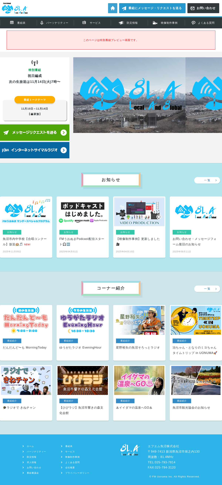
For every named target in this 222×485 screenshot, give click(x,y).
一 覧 (207, 180)
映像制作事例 (169, 22)
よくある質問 (206, 22)
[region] (147, 107)
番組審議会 (33, 473)
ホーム (112, 8)
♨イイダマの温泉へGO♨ (139, 393)
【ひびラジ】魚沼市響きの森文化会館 (83, 393)
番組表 (21, 22)
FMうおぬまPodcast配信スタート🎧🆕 (83, 227)
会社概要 (70, 467)
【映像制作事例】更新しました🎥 (139, 227)
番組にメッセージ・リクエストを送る (155, 8)
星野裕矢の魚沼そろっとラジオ (139, 333)
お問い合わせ (206, 8)
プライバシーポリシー (77, 473)
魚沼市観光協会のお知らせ (196, 393)
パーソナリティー (57, 22)
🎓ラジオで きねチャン (26, 393)
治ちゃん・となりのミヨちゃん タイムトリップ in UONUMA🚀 (196, 333)
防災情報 (132, 22)
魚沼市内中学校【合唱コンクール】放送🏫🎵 (26, 227)
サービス (95, 22)
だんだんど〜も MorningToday (26, 333)
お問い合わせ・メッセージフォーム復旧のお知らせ (196, 227)
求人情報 (31, 462)
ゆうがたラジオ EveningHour (83, 333)
